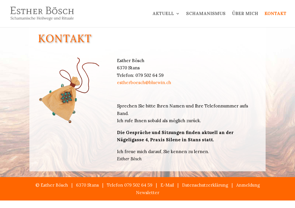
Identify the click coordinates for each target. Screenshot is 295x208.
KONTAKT (275, 14)
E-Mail (167, 185)
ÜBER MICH (245, 14)
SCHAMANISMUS (206, 14)
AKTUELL (163, 14)
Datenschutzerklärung (205, 185)
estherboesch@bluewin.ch (144, 82)
